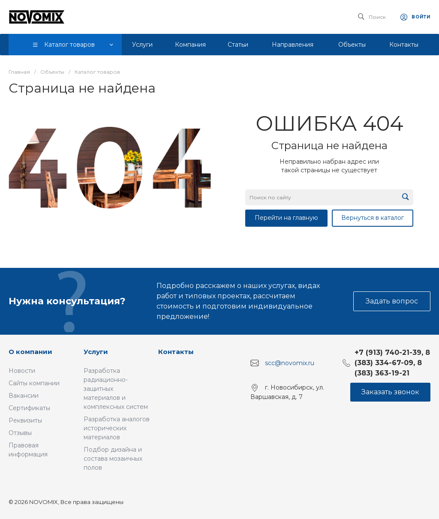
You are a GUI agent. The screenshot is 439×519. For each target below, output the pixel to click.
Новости (22, 371)
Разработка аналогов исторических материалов (117, 428)
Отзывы (20, 433)
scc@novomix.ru (289, 363)
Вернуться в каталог (372, 218)
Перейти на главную (286, 218)
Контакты (176, 352)
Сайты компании (34, 383)
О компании (30, 352)
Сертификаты (29, 408)
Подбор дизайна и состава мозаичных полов (113, 458)
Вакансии (24, 395)
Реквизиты (25, 420)
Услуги (96, 352)
